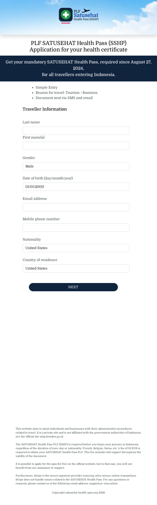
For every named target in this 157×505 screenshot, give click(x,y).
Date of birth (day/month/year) (48, 178)
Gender (29, 158)
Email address (35, 199)
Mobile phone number (41, 219)
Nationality (32, 240)
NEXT (73, 287)
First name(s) (34, 137)
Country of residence (40, 260)
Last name (31, 122)
